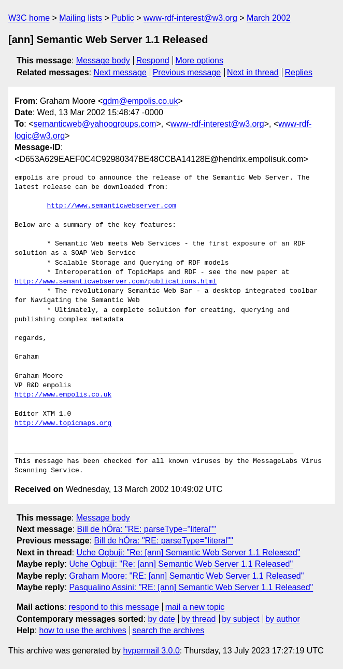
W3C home (29, 17)
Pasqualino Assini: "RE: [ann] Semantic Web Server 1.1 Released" (191, 587)
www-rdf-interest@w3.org (190, 17)
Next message (120, 72)
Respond (152, 60)
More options (200, 60)
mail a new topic (195, 607)
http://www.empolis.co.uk (63, 395)
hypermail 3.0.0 (151, 650)
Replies (298, 72)
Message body (103, 60)
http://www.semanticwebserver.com (111, 206)
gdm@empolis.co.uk (140, 101)
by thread (198, 619)
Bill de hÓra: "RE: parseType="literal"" (147, 529)
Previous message (187, 72)
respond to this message (113, 607)
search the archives (169, 630)
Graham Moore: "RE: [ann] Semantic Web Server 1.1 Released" (186, 575)
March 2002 (269, 17)
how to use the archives (82, 630)
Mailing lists (80, 17)
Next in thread (253, 72)
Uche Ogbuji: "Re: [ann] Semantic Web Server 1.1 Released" (189, 552)
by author (282, 619)
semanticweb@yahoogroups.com (95, 123)
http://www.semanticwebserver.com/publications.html (116, 281)
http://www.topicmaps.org (63, 423)
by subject (240, 619)
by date (161, 619)
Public (122, 17)
